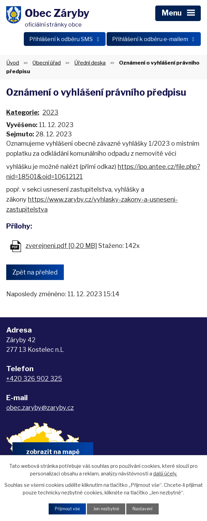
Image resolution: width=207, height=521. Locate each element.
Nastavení (146, 508)
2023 (50, 111)
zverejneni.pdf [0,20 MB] (61, 245)
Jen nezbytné (106, 508)
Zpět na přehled (35, 271)
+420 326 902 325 (34, 378)
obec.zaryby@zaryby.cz (40, 407)
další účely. (165, 472)
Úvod (12, 62)
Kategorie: (22, 111)
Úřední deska (90, 62)
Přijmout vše (63, 508)
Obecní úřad (46, 62)
